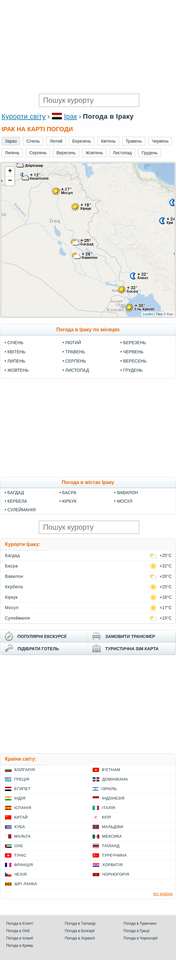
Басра (69, 492)
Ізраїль (109, 788)
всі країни (163, 893)
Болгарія (24, 769)
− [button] (10, 181)
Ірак (70, 116)
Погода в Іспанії (19, 938)
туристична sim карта (131, 648)
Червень (133, 351)
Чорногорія (115, 874)
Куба (19, 826)
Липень (16, 361)
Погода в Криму (19, 945)
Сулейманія (21, 509)
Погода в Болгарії (80, 931)
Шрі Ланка (25, 883)
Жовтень (18, 370)
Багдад (15, 492)
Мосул (124, 501)
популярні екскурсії (42, 636)
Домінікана (115, 779)
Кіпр (106, 817)
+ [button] (10, 171)
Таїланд (110, 845)
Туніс (20, 855)
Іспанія (22, 807)
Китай (21, 817)
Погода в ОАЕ (18, 931)
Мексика (112, 836)
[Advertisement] (88, 46)
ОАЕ (18, 845)
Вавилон (127, 492)
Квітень (16, 351)
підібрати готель (38, 648)
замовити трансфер (130, 636)
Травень (75, 351)
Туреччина (114, 855)
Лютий (73, 342)
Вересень (134, 361)
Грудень (132, 370)
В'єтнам (111, 769)
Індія (19, 798)
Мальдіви (112, 826)
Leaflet (148, 314)
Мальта (22, 836)
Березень (134, 342)
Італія (108, 807)
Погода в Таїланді (80, 923)
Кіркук (69, 501)
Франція (23, 864)
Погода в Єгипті (19, 923)
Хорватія (112, 864)
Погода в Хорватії (80, 938)
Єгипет (22, 788)
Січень (15, 342)
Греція (21, 779)
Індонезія (113, 798)
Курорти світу (24, 116)
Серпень (75, 361)
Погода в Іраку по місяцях (88, 329)
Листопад (77, 370)
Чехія (20, 874)
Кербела (17, 501)
